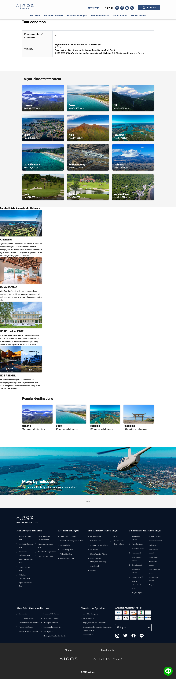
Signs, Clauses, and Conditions (94, 623)
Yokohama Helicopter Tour (24, 553)
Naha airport (136, 553)
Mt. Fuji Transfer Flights (99, 545)
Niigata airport (137, 592)
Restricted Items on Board (28, 631)
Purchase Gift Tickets (51, 614)
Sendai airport (137, 565)
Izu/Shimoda (94, 566)
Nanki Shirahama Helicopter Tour (44, 538)
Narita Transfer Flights (98, 554)
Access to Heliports (26, 627)
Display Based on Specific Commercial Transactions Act (97, 628)
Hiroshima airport (138, 548)
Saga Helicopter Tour (45, 556)
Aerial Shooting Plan (50, 618)
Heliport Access (138, 15)
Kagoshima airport (136, 538)
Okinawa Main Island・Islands (118, 542)
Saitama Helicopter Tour (26, 561)
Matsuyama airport (136, 571)
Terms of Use (88, 635)
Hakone (93, 570)
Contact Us (23, 614)
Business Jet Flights (77, 15)
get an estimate (95, 536)
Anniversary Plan (66, 550)
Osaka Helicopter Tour (25, 568)
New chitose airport (136, 559)
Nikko (115, 536)
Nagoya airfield (137, 577)
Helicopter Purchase (50, 623)
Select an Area (95, 541)
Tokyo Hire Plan (66, 554)
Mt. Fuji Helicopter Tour (26, 545)
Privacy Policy (88, 618)
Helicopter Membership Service (54, 636)
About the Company (90, 614)
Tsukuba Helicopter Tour (47, 552)
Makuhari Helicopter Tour (24, 576)
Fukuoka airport (137, 544)
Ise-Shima (94, 550)
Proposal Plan (65, 545)
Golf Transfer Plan (67, 558)
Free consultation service (52, 627)
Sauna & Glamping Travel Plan (71, 541)
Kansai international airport (136, 584)
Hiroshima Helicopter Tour (45, 545)
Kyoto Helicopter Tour (25, 584)
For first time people (26, 618)
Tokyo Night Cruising (68, 536)
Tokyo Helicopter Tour (25, 538)
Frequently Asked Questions (29, 623)
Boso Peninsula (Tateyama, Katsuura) (98, 560)
